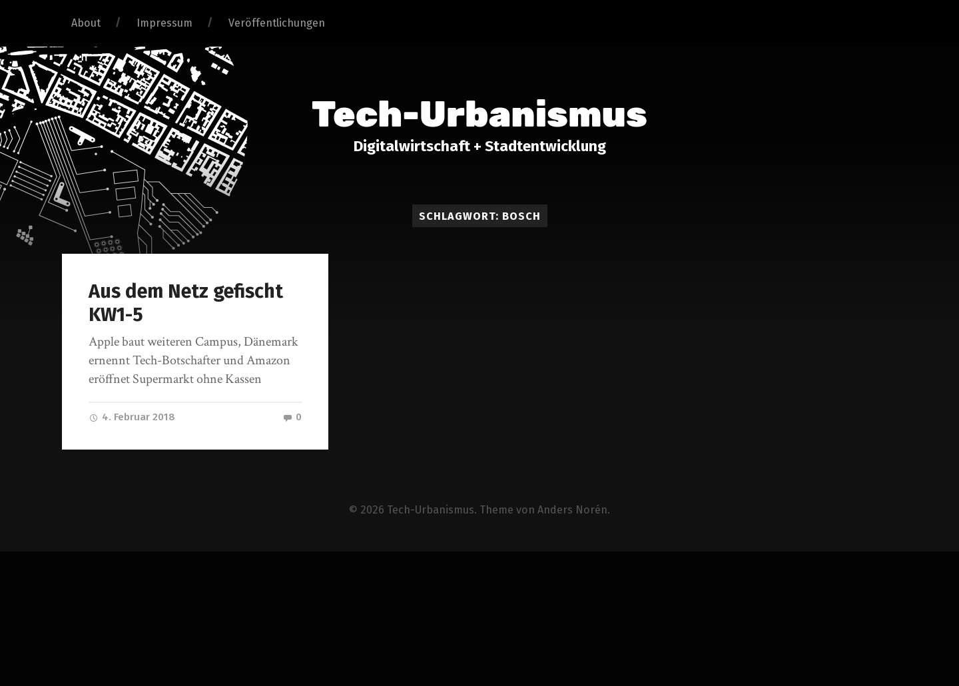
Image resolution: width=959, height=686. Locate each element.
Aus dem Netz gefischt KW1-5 (186, 303)
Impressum (164, 23)
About (86, 23)
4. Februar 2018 (132, 417)
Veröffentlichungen (276, 23)
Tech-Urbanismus (479, 115)
